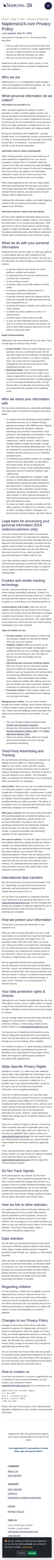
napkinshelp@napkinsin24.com (16, 903)
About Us (13, 1471)
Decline (21, 1553)
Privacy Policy (16, 1511)
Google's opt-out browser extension (22, 725)
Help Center (15, 1489)
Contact (12, 1493)
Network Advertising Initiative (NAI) (21, 731)
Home (5, 19)
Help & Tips (17, 19)
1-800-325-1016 (14, 1536)
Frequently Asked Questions (24, 1498)
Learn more (27, 1547)
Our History (15, 1475)
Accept (32, 1553)
